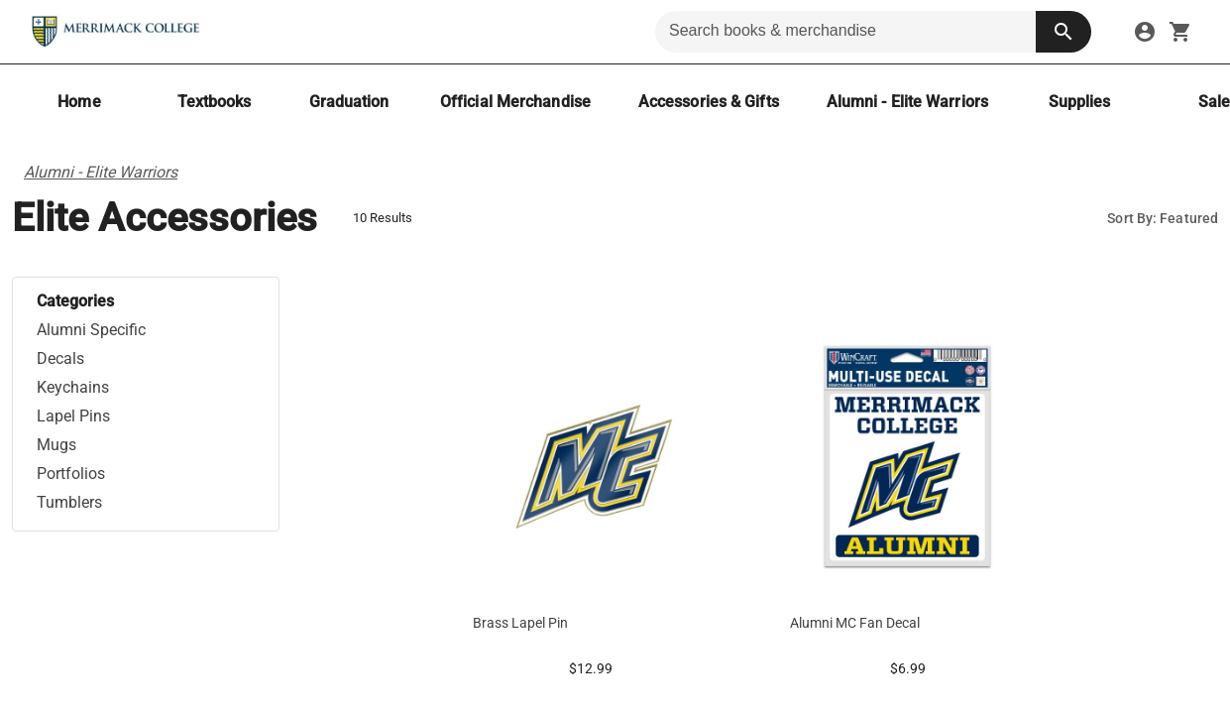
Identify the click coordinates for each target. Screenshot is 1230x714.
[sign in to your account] (1145, 32)
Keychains (73, 387)
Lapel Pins (73, 416)
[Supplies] (1079, 101)
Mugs (56, 444)
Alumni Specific (91, 329)
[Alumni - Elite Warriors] (907, 101)
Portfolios (71, 473)
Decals (60, 358)
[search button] (1063, 32)
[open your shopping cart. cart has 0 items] (1180, 32)
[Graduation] (348, 101)
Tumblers (69, 502)
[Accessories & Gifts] (708, 101)
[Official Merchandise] (515, 101)
